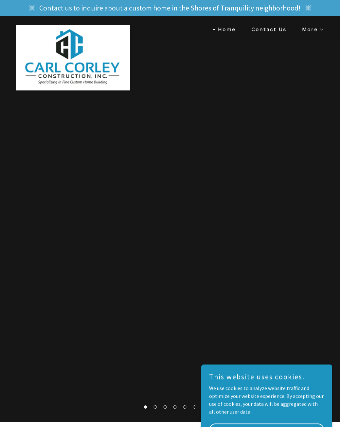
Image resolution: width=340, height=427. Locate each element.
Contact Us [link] (268, 29)
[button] (310, 29)
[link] (73, 27)
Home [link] (227, 29)
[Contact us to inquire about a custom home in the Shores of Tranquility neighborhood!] (170, 8)
